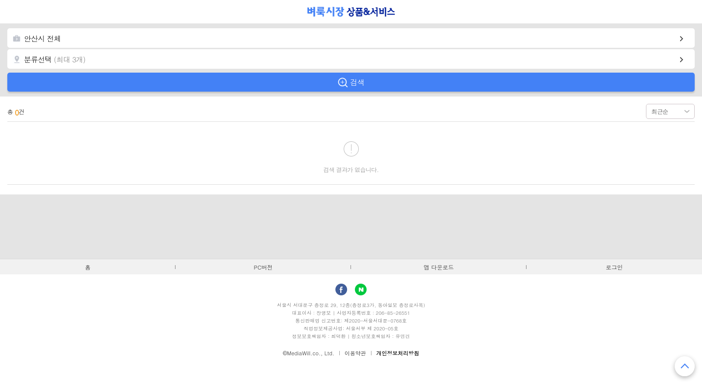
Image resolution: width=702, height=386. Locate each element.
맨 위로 (685, 366)
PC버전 (263, 267)
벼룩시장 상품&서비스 (351, 11)
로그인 (614, 267)
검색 (357, 82)
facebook (341, 289)
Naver (361, 289)
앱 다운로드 (439, 267)
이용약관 (355, 353)
